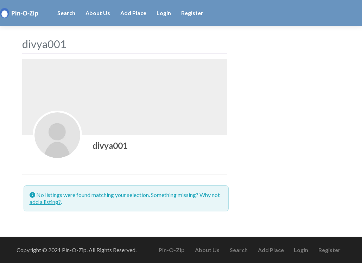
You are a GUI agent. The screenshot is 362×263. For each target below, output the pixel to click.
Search (66, 12)
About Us (97, 12)
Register (192, 12)
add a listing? (45, 201)
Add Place (133, 12)
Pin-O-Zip (172, 249)
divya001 (110, 145)
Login (164, 12)
